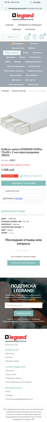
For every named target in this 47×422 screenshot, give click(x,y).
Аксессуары (33, 85)
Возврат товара (13, 361)
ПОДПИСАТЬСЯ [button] (23, 313)
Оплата (10, 357)
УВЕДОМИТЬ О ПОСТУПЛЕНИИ (23, 183)
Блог (8, 391)
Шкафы (17, 62)
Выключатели (18, 48)
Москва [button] (19, 199)
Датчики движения (16, 66)
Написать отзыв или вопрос (23, 263)
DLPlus (11, 233)
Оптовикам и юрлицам (29, 25)
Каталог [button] (10, 25)
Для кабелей (31, 75)
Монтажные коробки (13, 71)
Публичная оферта (14, 378)
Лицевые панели (35, 71)
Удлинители (34, 66)
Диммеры (10, 57)
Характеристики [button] (12, 191)
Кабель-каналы (12, 53)
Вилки (22, 57)
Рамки (26, 53)
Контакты (30, 29)
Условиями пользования (28, 321)
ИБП (8, 62)
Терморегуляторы (33, 62)
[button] (34, 36)
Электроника (16, 75)
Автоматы (37, 53)
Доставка (10, 354)
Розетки (34, 44)
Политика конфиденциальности (20, 399)
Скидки (10, 395)
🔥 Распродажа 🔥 (17, 44)
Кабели (32, 48)
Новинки (16, 29)
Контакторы (35, 57)
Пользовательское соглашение (19, 382)
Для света (16, 80)
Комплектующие (16, 85)
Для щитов (30, 80)
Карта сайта (11, 374)
